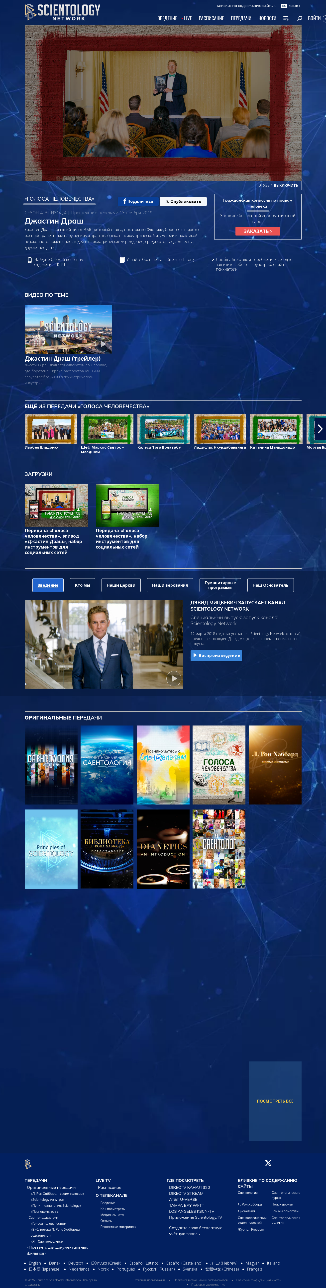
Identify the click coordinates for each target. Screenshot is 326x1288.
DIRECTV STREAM (186, 1190)
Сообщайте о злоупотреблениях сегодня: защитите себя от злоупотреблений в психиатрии (254, 264)
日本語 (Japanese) (45, 1266)
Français (254, 1266)
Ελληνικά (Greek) (106, 1260)
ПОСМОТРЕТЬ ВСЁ (275, 1101)
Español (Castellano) (184, 1260)
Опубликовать (183, 201)
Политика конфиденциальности (258, 1277)
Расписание (109, 1184)
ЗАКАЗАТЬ (258, 231)
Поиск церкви (282, 1201)
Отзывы (106, 1218)
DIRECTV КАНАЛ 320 (189, 1184)
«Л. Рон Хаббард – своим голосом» (57, 1191)
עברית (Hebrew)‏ (224, 1260)
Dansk (54, 1260)
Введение (108, 1200)
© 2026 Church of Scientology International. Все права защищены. (61, 1279)
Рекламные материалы (118, 1224)
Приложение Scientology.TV (195, 1214)
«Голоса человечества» (48, 1221)
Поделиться (138, 201)
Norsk (103, 1266)
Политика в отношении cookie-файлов (201, 1277)
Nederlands (79, 1266)
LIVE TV (103, 1177)
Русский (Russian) (159, 1266)
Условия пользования (150, 1277)
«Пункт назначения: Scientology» (56, 1203)
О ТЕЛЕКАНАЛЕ (111, 1192)
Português (125, 1266)
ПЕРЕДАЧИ (241, 18)
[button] (320, 429)
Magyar (252, 1260)
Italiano (273, 1260)
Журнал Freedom (251, 1226)
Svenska (190, 1266)
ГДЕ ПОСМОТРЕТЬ (185, 1177)
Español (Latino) (143, 1260)
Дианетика (246, 1208)
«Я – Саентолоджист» (47, 1239)
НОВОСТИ (267, 18)
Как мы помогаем (285, 1208)
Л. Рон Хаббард (250, 1201)
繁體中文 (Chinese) (222, 1266)
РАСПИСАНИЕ (211, 18)
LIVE (188, 18)
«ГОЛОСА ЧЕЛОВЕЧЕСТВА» (59, 198)
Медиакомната (112, 1212)
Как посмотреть (113, 1206)
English (35, 1260)
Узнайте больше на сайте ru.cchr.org (160, 259)
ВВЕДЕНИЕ (167, 18)
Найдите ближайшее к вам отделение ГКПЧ (59, 262)
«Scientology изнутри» (47, 1197)
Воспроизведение (216, 655)
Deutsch (75, 1260)
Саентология (248, 1190)
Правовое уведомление (208, 1282)
